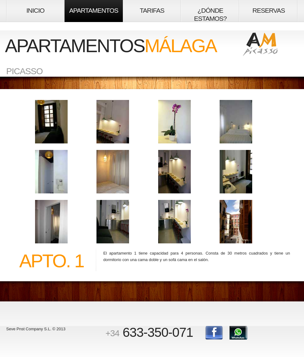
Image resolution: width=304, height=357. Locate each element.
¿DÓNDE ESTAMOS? (210, 14)
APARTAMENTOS (93, 10)
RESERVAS (269, 10)
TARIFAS (152, 10)
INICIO (35, 10)
